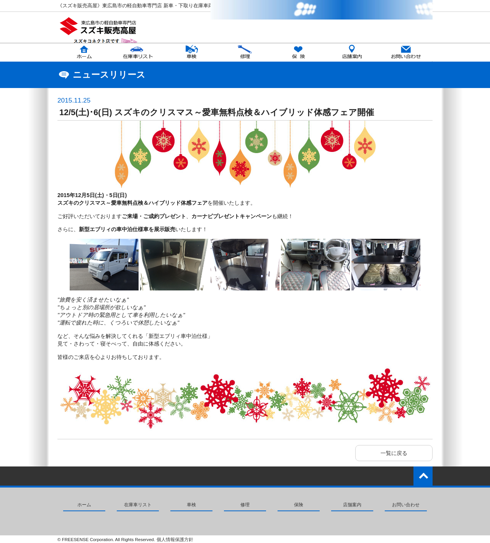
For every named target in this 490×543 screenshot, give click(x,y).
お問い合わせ (406, 504)
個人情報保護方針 (175, 539)
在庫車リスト (138, 504)
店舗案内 (352, 504)
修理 (245, 504)
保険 (298, 504)
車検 (191, 504)
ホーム (84, 504)
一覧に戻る (394, 453)
